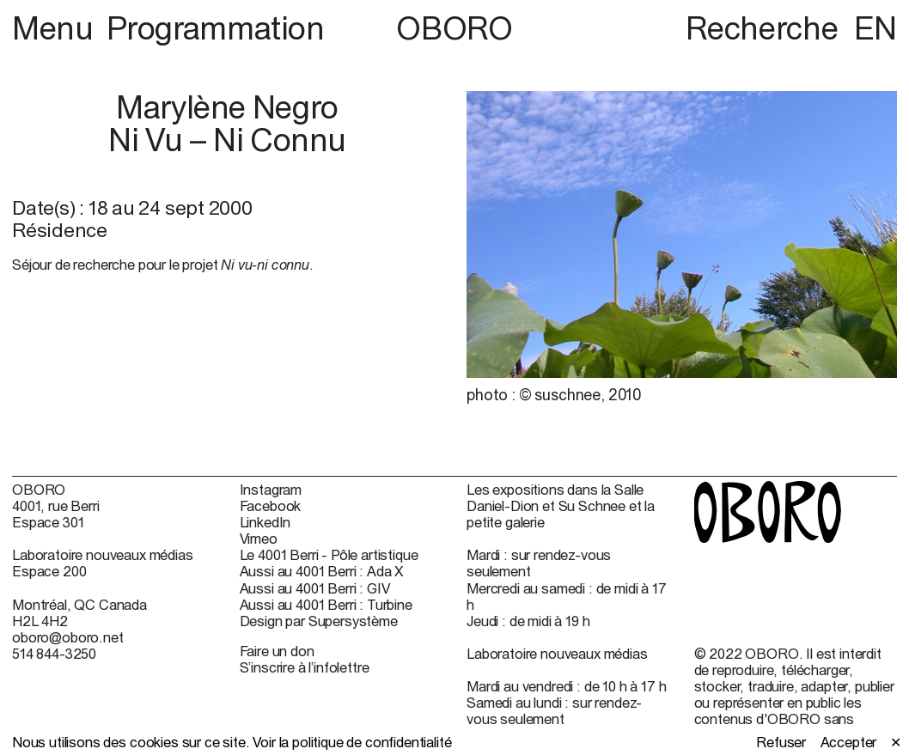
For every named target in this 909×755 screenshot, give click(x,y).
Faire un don (277, 650)
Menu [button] (56, 27)
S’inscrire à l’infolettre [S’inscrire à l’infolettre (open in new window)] (304, 667)
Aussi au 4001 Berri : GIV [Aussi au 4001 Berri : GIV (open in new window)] (315, 588)
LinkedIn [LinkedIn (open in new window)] (265, 522)
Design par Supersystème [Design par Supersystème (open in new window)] (319, 620)
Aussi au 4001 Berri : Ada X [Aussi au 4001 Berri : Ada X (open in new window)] (322, 571)
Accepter (849, 742)
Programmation (216, 27)
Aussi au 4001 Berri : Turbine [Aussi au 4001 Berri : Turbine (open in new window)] (326, 604)
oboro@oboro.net (68, 637)
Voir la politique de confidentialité (352, 742)
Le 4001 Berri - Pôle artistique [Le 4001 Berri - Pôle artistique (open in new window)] (329, 554)
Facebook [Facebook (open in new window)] (271, 505)
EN (875, 27)
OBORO (454, 28)
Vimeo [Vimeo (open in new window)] (259, 538)
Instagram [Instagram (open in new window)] (271, 489)
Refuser (781, 742)
